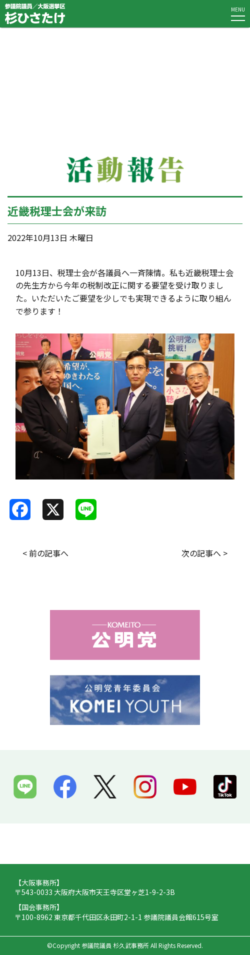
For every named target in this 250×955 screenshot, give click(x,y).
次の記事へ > (205, 553)
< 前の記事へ (45, 553)
